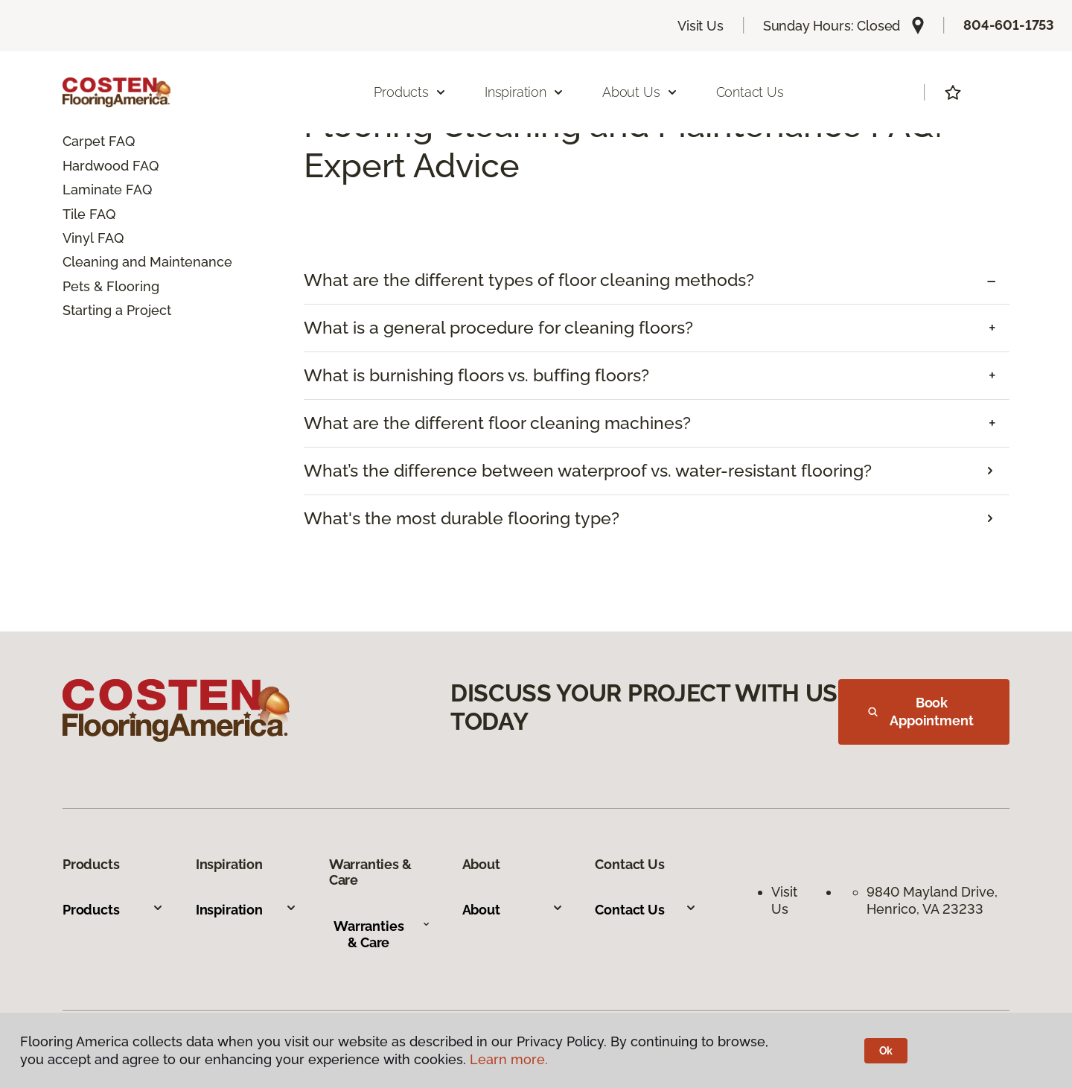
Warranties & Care (382, 934)
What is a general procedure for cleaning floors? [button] (498, 327)
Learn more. (509, 1059)
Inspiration (246, 909)
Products (113, 909)
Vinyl (78, 238)
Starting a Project (117, 310)
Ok (886, 1051)
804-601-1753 (1008, 25)
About (513, 909)
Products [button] (410, 92)
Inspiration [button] (524, 92)
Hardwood (96, 166)
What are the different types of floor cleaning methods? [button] (529, 280)
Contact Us (750, 92)
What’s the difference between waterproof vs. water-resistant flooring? (588, 470)
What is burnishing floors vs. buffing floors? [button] (476, 375)
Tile (74, 214)
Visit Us (700, 26)
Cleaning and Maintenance (147, 262)
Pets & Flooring (111, 286)
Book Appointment (921, 711)
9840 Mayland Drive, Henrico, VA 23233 (934, 900)
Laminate (92, 189)
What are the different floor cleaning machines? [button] (497, 423)
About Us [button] (640, 92)
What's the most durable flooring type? (461, 518)
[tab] (656, 280)
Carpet (84, 141)
